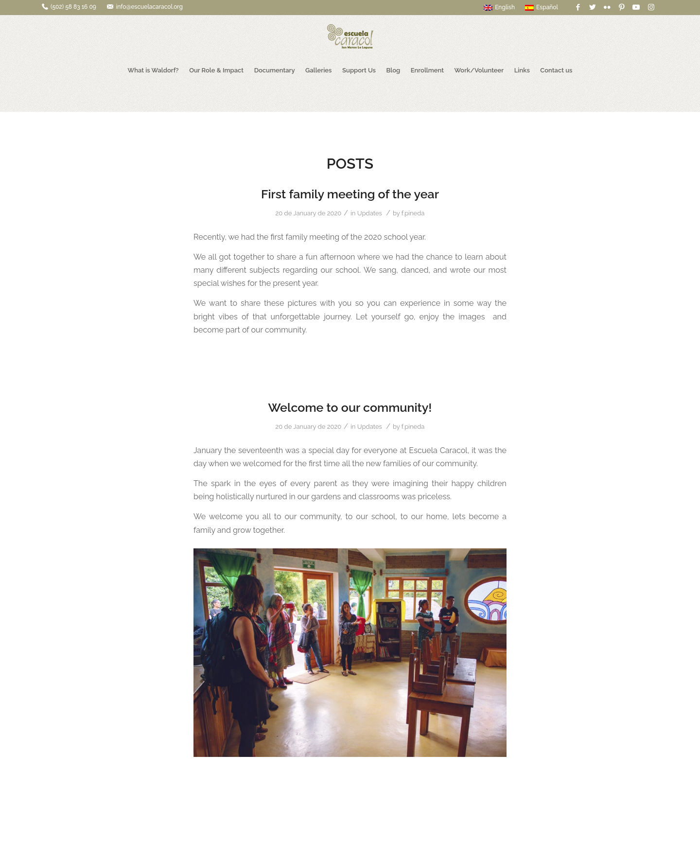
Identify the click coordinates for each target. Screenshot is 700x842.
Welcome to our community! (350, 407)
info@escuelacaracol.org (149, 6)
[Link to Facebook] (578, 7)
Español (541, 7)
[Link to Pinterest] (621, 7)
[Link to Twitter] (592, 7)
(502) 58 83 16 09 (73, 6)
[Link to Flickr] (607, 7)
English (499, 7)
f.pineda (413, 213)
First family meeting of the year (350, 194)
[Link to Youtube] (636, 7)
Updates (369, 213)
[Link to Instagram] (651, 7)
